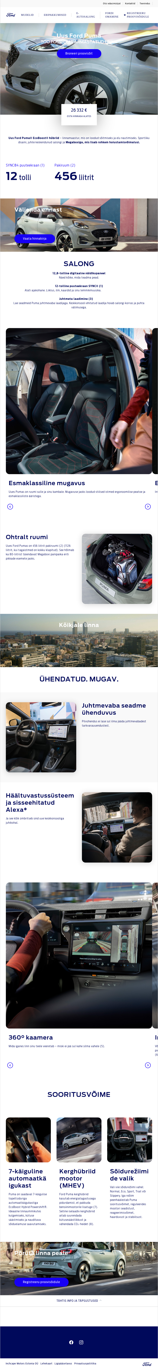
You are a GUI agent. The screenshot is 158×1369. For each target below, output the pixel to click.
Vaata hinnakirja (35, 238)
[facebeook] (71, 1342)
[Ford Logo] (11, 15)
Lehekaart (46, 1363)
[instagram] (81, 1342)
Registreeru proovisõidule (41, 1282)
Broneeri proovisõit (79, 53)
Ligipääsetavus (63, 1363)
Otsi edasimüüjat (112, 3)
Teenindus (145, 3)
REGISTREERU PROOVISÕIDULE (136, 15)
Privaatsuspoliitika (85, 1363)
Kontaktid (130, 3)
